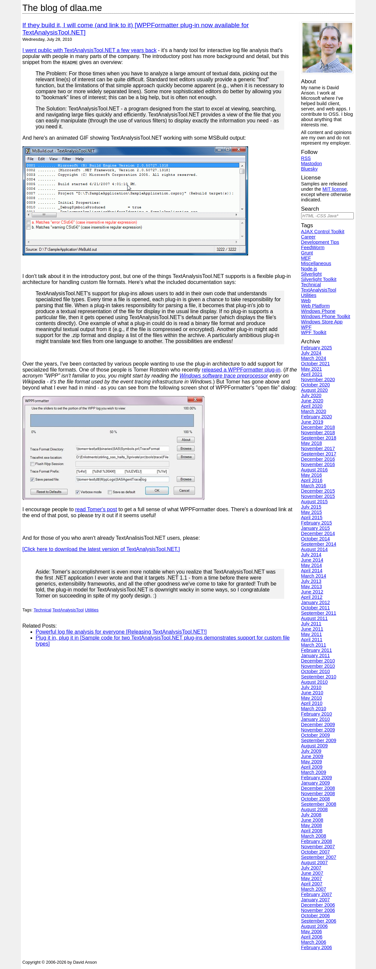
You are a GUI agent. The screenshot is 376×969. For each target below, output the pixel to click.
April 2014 (312, 570)
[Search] (327, 215)
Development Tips (320, 242)
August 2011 (314, 618)
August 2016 (314, 469)
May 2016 (311, 475)
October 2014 (315, 538)
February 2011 (316, 650)
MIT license (334, 189)
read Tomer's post (96, 509)
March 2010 (313, 708)
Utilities (91, 609)
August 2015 (314, 501)
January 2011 (315, 655)
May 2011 (311, 634)
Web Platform (315, 306)
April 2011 (312, 639)
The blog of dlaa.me (62, 8)
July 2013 (311, 581)
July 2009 (311, 751)
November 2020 (318, 379)
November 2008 (318, 793)
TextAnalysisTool (68, 609)
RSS (306, 158)
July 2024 (311, 353)
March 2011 (313, 645)
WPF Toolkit (314, 332)
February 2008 (316, 841)
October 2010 (315, 671)
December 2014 (318, 533)
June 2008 (312, 820)
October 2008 (315, 798)
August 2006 (314, 926)
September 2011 (318, 613)
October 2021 (315, 363)
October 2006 (315, 915)
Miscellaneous (316, 263)
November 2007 (318, 846)
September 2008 (318, 804)
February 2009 (316, 777)
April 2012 (312, 597)
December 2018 (318, 427)
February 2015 (316, 522)
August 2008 (314, 809)
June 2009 (312, 756)
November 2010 (318, 666)
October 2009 (315, 735)
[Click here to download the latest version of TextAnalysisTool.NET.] (101, 549)
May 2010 (311, 698)
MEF (306, 258)
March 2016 (313, 485)
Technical (42, 609)
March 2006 (313, 942)
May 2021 (311, 369)
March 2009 (313, 772)
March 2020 (313, 411)
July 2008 (311, 814)
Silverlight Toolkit (319, 279)
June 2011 (312, 629)
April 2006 (312, 936)
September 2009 (318, 740)
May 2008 (311, 825)
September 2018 (318, 438)
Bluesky (309, 169)
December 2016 (318, 459)
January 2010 (315, 719)
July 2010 (311, 687)
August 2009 (314, 745)
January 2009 (315, 783)
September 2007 (318, 857)
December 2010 (318, 660)
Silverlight (311, 274)
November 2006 (318, 910)
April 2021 (312, 374)
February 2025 (316, 347)
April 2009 (312, 767)
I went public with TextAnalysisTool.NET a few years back (90, 50)
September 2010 (318, 676)
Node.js (309, 268)
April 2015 (312, 517)
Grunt (307, 252)
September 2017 (318, 453)
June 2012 (312, 591)
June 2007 (312, 873)
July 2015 (311, 507)
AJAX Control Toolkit (323, 231)
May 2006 (311, 931)
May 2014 (311, 565)
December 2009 (318, 724)
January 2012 (315, 602)
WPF (306, 327)
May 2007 (311, 878)
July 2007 (311, 867)
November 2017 (318, 448)
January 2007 (315, 899)
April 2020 (312, 406)
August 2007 (314, 862)
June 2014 (312, 560)
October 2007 (315, 852)
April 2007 (312, 883)
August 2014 (314, 549)
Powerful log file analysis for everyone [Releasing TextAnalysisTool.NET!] (121, 632)
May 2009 (311, 761)
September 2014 (318, 544)
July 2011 (311, 623)
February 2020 (316, 416)
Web (306, 300)
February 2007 (316, 894)
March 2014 (313, 576)
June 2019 (312, 422)
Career (308, 237)
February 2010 (316, 714)
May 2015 (311, 512)
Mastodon (311, 163)
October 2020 (315, 384)
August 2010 (314, 682)
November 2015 (318, 496)
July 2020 (311, 395)
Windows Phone (318, 311)
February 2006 (316, 947)
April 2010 (312, 703)
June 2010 (312, 692)
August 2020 (314, 390)
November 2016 (318, 464)
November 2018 (318, 432)
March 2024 (313, 358)
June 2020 (312, 400)
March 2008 (313, 836)
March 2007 (313, 889)
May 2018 (311, 443)
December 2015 (318, 491)
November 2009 (318, 729)
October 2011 (315, 607)
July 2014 (311, 554)
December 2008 (318, 788)
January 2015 (315, 528)
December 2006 (318, 905)
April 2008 (312, 830)
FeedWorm (313, 247)
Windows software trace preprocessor (224, 376)
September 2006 (318, 921)
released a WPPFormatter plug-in (241, 370)
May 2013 (311, 586)
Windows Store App (322, 321)
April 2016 (312, 480)
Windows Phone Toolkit (325, 316)
